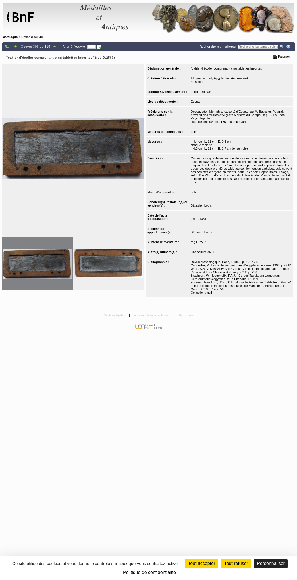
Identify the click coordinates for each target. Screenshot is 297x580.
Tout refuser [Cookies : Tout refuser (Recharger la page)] (236, 563)
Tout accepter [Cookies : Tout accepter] (201, 563)
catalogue (10, 37)
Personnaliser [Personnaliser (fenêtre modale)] (271, 563)
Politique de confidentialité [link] (149, 572)
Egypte (195, 101)
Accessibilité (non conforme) (152, 315)
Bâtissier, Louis (201, 205)
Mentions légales (115, 315)
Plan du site (185, 315)
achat (194, 192)
